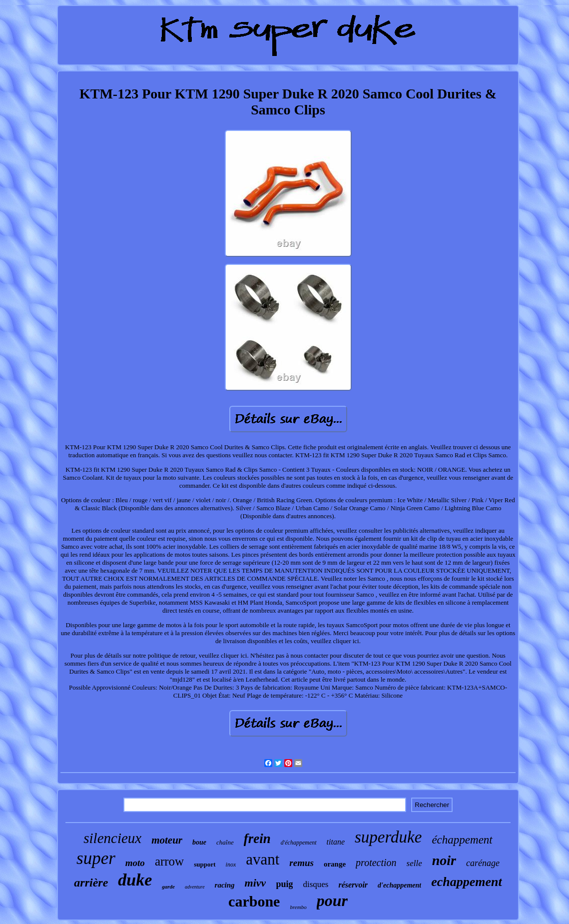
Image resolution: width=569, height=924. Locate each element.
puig (284, 884)
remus (301, 863)
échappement (462, 840)
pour (332, 901)
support (204, 864)
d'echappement (399, 885)
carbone (254, 901)
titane (336, 842)
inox (231, 864)
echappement (466, 882)
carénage (483, 863)
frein (257, 838)
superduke (388, 837)
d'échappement (299, 842)
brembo (298, 907)
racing (225, 885)
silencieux (112, 838)
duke (135, 880)
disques (315, 884)
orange (335, 864)
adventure (195, 887)
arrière (91, 882)
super (95, 858)
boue (199, 842)
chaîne (225, 842)
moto (135, 863)
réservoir (353, 885)
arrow (169, 861)
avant (262, 859)
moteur (166, 840)
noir (444, 860)
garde (168, 887)
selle (414, 863)
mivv (255, 883)
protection (376, 862)
